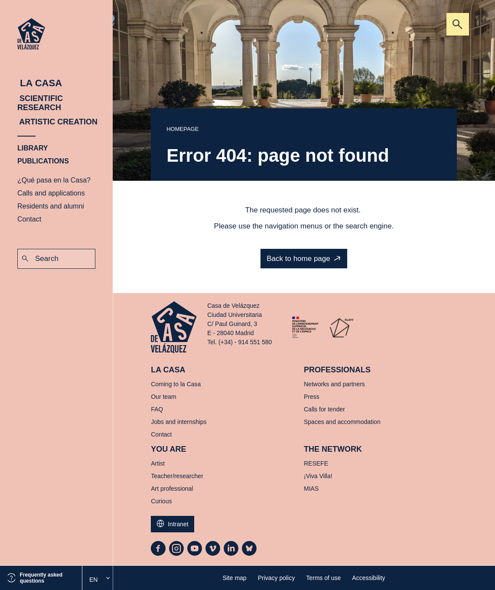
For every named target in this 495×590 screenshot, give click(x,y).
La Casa (39, 83)
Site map (234, 577)
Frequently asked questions (41, 578)
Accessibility (368, 577)
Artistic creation (57, 121)
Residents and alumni (50, 206)
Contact (29, 219)
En (93, 579)
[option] (97, 579)
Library (32, 148)
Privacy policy (276, 577)
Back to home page (298, 258)
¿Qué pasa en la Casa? (54, 180)
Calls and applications (51, 193)
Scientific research (40, 103)
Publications (43, 161)
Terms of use (323, 577)
